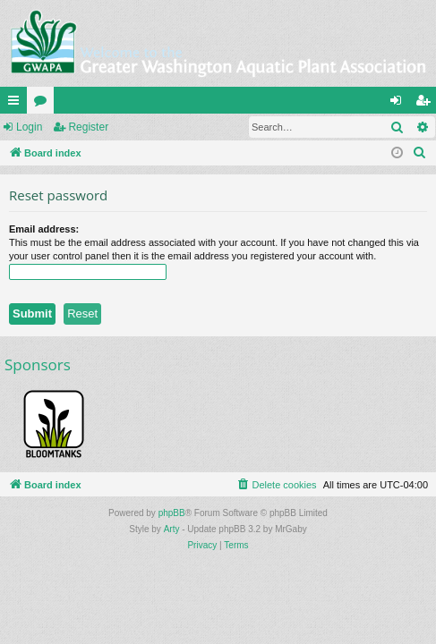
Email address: (44, 229)
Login (29, 127)
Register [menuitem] (426, 104)
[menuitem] (420, 153)
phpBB (171, 513)
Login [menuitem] (399, 104)
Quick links (17, 104)
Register (88, 127)
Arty (172, 529)
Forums (44, 104)
